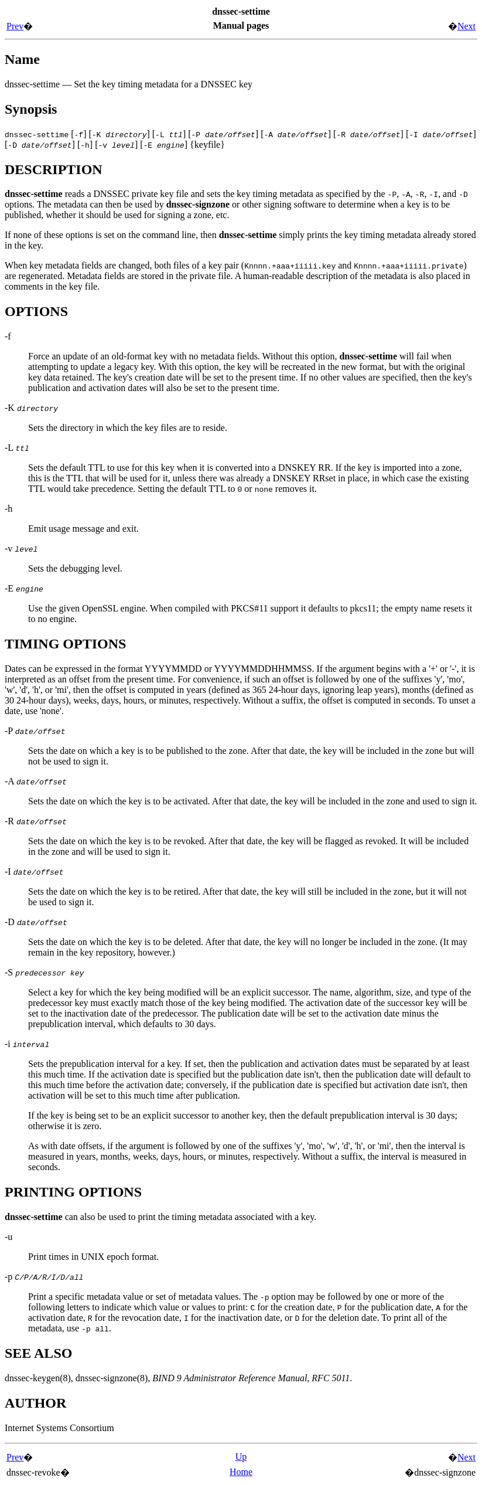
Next (466, 26)
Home (241, 1472)
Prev (14, 26)
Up (241, 1457)
